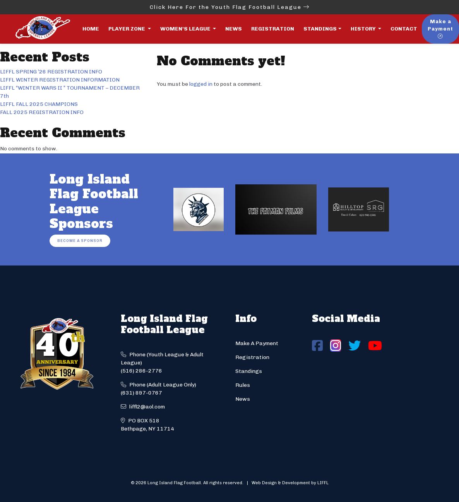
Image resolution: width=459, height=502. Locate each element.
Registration (272, 29)
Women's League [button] (186, 29)
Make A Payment (256, 343)
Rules (242, 385)
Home (90, 29)
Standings (320, 29)
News (233, 29)
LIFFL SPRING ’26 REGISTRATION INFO (51, 71)
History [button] (364, 29)
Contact (403, 29)
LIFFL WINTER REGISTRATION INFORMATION (60, 80)
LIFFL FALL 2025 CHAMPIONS (39, 104)
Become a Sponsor (80, 240)
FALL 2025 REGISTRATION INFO (42, 112)
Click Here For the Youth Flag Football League (230, 7)
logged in (200, 84)
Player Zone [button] (127, 29)
